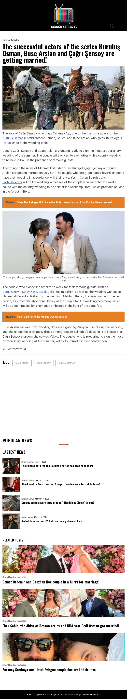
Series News (27, 462)
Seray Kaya (29, 292)
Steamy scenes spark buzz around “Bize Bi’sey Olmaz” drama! (57, 502)
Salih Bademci (12, 182)
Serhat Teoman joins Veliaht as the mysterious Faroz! (53, 521)
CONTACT (59, 695)
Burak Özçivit (11, 292)
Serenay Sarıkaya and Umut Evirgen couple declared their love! (49, 670)
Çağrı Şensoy (43, 362)
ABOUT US (32, 695)
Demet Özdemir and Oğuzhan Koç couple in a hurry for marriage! (50, 582)
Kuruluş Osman (12, 138)
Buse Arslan (21, 362)
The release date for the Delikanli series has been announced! (57, 465)
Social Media (10, 40)
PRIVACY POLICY (46, 695)
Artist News (27, 517)
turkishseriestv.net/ (91, 695)
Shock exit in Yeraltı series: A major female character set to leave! (60, 484)
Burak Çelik (46, 292)
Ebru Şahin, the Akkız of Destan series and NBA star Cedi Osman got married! (60, 626)
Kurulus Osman (66, 362)
